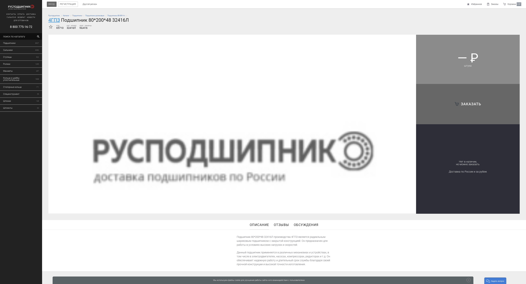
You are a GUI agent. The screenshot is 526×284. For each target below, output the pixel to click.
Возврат (19, 17)
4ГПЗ (54, 20)
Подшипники (77, 16)
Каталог (66, 16)
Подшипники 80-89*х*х (116, 16)
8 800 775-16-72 (19, 26)
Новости (29, 17)
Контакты (9, 14)
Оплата (19, 14)
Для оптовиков (19, 20)
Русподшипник (54, 16)
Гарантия (9, 17)
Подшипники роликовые (94, 16)
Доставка (29, 14)
